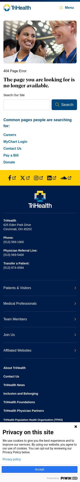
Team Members (39, 319)
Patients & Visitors (39, 288)
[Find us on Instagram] (38, 177)
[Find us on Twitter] (24, 177)
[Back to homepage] (17, 7)
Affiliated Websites (39, 350)
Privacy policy (12, 459)
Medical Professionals (39, 303)
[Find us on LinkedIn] (51, 177)
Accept (39, 469)
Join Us (39, 335)
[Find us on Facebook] (11, 177)
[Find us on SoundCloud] (66, 177)
